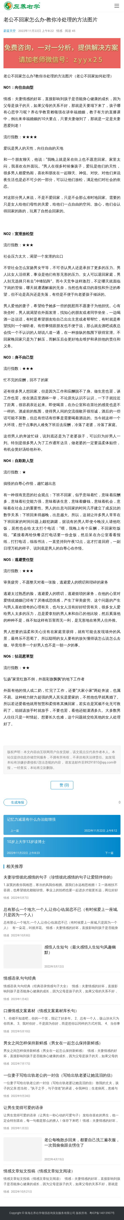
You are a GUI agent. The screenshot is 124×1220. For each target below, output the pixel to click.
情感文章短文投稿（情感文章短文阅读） (39, 1171)
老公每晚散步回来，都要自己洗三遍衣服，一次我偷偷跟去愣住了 (82, 1143)
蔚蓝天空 (10, 31)
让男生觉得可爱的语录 (23, 1107)
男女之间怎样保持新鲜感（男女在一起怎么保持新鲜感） (53, 1043)
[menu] (117, 6)
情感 (59, 31)
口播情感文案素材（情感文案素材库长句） (41, 1010)
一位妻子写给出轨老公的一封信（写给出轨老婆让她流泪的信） (59, 1075)
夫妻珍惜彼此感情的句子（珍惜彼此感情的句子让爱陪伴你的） (59, 877)
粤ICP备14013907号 (102, 1213)
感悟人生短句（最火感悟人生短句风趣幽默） (80, 950)
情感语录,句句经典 (20, 978)
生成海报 (15, 802)
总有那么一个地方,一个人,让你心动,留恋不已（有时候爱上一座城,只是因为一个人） (61, 912)
